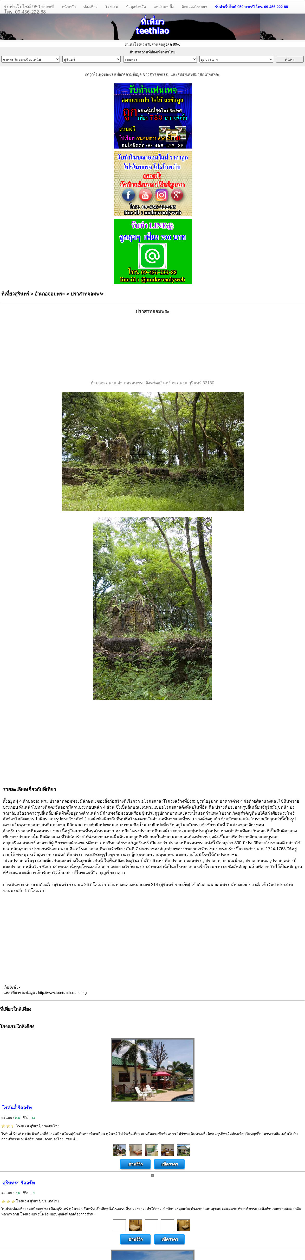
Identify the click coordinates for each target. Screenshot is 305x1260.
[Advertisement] (153, 347)
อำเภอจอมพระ (50, 294)
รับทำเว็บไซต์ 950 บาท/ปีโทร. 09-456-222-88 (29, 8)
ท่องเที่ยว (90, 7)
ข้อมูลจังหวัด (136, 7)
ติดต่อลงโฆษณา (194, 7)
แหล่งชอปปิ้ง (164, 7)
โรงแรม (111, 7)
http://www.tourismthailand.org (62, 993)
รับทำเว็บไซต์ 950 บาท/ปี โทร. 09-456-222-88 (251, 7)
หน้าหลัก (69, 7)
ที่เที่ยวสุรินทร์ (15, 294)
